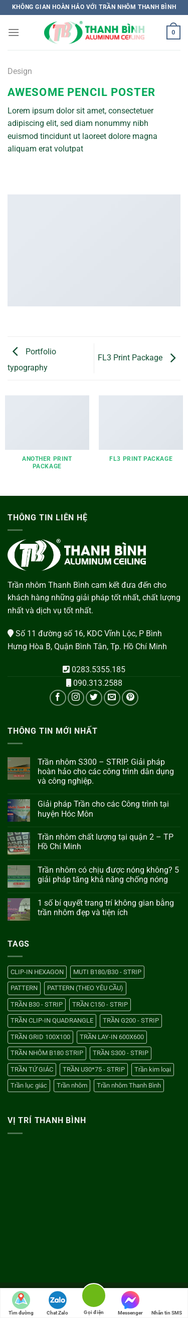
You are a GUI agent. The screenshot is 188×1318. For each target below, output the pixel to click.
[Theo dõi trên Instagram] (76, 698)
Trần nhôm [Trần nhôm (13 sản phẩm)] (72, 1085)
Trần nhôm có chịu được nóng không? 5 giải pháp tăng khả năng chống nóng (108, 874)
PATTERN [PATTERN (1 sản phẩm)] (24, 988)
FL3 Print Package (136, 357)
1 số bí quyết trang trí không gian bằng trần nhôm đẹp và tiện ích (106, 907)
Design (20, 71)
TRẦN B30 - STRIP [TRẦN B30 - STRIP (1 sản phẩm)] (37, 1004)
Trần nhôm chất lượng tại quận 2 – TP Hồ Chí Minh (105, 841)
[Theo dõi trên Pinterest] (130, 698)
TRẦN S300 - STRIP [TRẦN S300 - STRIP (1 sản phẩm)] (120, 1053)
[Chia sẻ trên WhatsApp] (14, 172)
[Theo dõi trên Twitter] (94, 698)
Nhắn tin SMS (166, 1303)
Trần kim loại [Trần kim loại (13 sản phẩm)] (152, 1069)
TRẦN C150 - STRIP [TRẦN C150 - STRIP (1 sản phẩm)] (100, 1004)
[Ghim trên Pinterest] (63, 172)
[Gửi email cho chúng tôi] (112, 698)
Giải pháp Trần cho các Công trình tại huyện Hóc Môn (103, 808)
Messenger (130, 1303)
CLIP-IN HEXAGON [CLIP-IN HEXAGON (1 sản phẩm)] (37, 972)
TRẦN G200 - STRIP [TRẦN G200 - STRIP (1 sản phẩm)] (131, 1020)
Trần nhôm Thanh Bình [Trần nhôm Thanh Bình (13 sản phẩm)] (129, 1085)
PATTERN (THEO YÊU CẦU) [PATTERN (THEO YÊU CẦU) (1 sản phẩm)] (85, 988)
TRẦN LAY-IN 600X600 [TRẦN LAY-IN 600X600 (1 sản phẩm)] (112, 1037)
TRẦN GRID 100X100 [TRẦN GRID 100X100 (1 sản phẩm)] (40, 1037)
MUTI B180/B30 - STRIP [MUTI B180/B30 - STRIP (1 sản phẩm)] (107, 972)
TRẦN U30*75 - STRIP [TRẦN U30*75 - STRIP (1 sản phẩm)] (94, 1069)
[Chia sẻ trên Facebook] (26, 172)
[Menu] (14, 32)
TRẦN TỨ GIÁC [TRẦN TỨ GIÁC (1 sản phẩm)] (32, 1069)
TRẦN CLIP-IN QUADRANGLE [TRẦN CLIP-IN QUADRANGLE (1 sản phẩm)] (52, 1020)
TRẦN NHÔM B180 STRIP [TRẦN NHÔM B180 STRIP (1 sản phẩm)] (47, 1053)
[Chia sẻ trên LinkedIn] (75, 172)
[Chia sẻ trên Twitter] (38, 172)
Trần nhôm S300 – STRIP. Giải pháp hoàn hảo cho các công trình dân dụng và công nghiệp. (106, 771)
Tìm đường (21, 1303)
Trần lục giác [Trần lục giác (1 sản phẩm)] (29, 1085)
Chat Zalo (57, 1303)
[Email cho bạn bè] (50, 172)
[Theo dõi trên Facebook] (58, 698)
